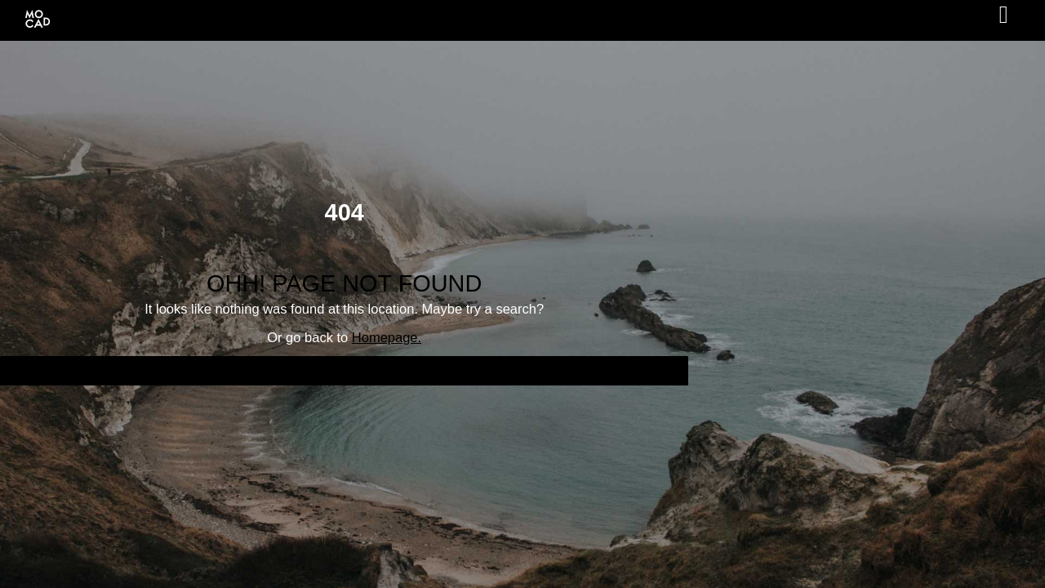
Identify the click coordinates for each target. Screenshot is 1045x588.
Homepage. (386, 337)
